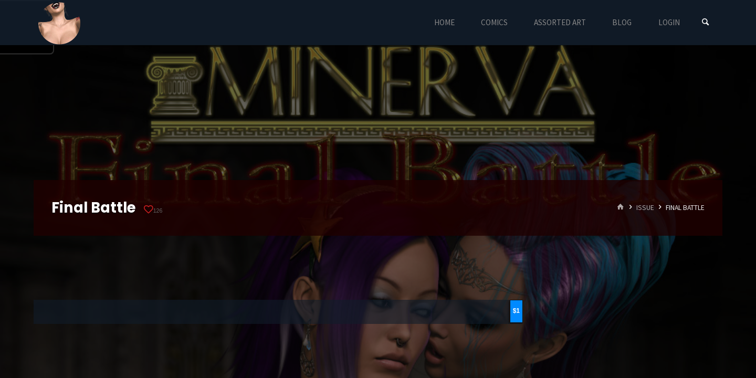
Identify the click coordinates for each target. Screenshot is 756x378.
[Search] (706, 22)
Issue (645, 207)
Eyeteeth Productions (59, 23)
